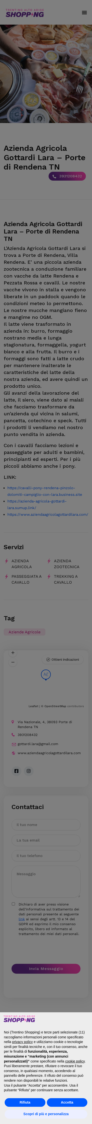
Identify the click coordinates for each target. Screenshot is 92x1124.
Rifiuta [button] (25, 1102)
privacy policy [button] (22, 1042)
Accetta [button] (67, 1102)
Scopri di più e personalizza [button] (45, 1114)
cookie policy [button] (75, 1061)
